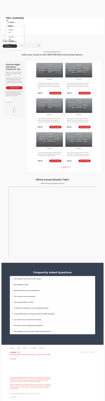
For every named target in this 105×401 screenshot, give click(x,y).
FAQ (9, 32)
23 (69, 167)
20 (63, 167)
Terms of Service (31, 393)
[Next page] (70, 167)
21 (65, 167)
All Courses (33, 348)
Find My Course (14, 87)
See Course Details (55, 93)
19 (61, 167)
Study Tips (11, 29)
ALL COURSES (11, 22)
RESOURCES (11, 26)
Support (12, 348)
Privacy (25, 348)
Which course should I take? (52, 52)
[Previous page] (57, 167)
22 (67, 167)
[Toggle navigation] (7, 20)
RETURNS (41, 348)
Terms (19, 348)
